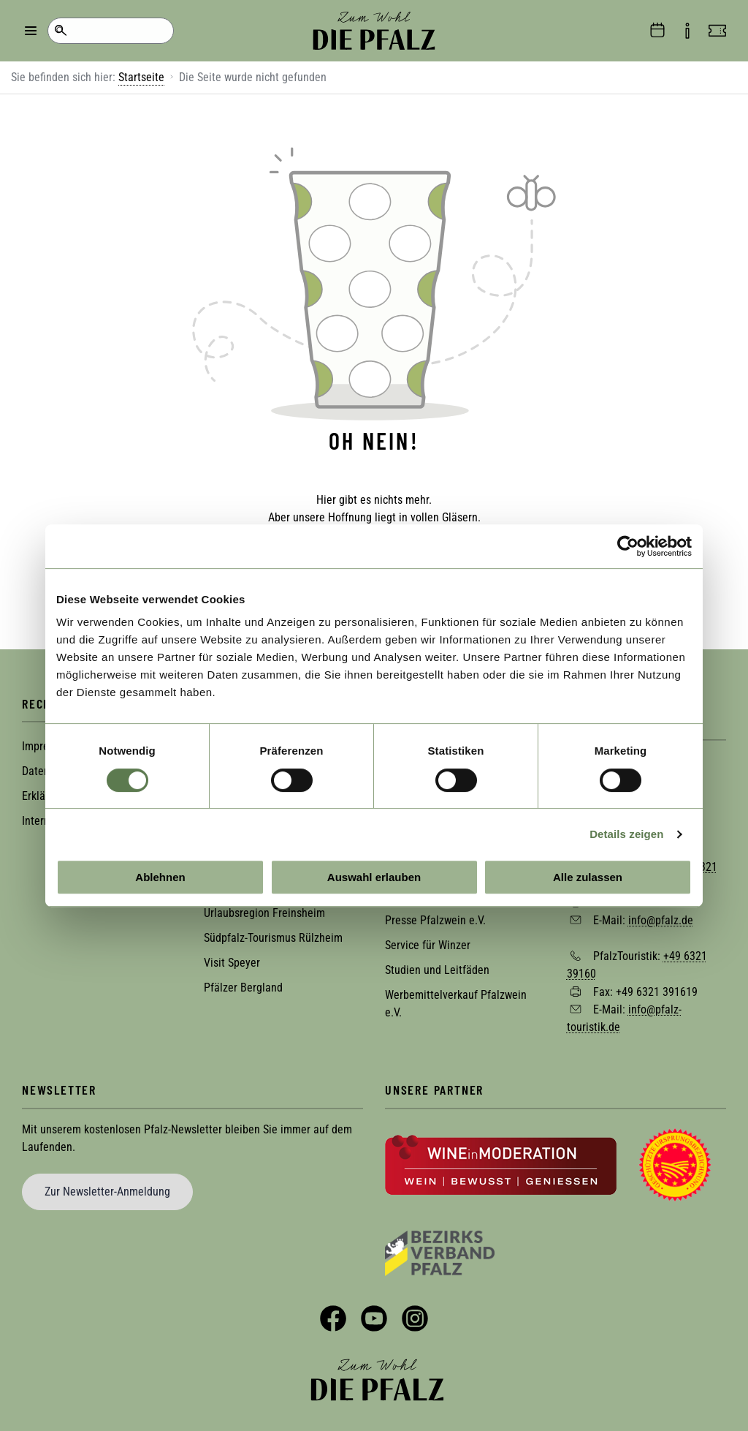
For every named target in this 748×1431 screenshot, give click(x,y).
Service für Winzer (427, 942)
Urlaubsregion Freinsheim (264, 910)
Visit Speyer (232, 960)
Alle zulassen (587, 877)
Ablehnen (160, 877)
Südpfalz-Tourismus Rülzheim (273, 935)
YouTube (374, 1315)
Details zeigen (626, 834)
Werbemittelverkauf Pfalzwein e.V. (456, 1000)
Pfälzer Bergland (243, 985)
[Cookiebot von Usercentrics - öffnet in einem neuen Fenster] (628, 546)
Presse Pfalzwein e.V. (435, 917)
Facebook (333, 1315)
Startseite (141, 77)
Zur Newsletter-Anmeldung (107, 1188)
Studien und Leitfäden (437, 967)
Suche (60, 30)
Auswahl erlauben (374, 877)
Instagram (415, 1315)
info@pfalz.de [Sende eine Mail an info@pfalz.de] (660, 917)
